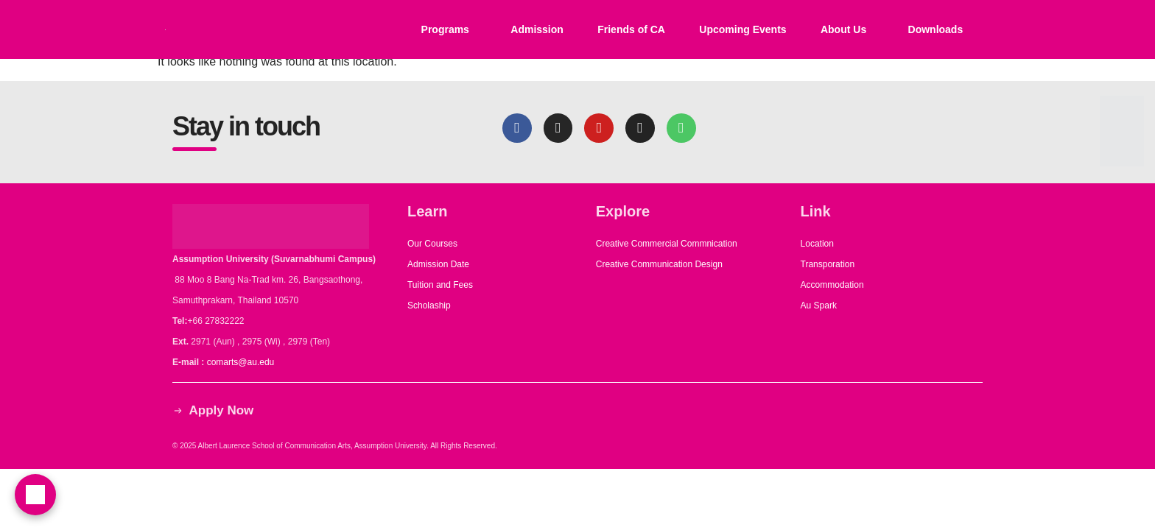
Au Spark (819, 305)
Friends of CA (631, 29)
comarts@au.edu (243, 362)
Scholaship (429, 305)
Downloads (935, 29)
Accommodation (833, 285)
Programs (445, 29)
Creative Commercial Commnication (666, 244)
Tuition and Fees (440, 285)
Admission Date (438, 264)
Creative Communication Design (659, 264)
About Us (843, 29)
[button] (449, 29)
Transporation (829, 264)
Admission (537, 29)
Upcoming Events (742, 29)
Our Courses (432, 244)
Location (817, 244)
